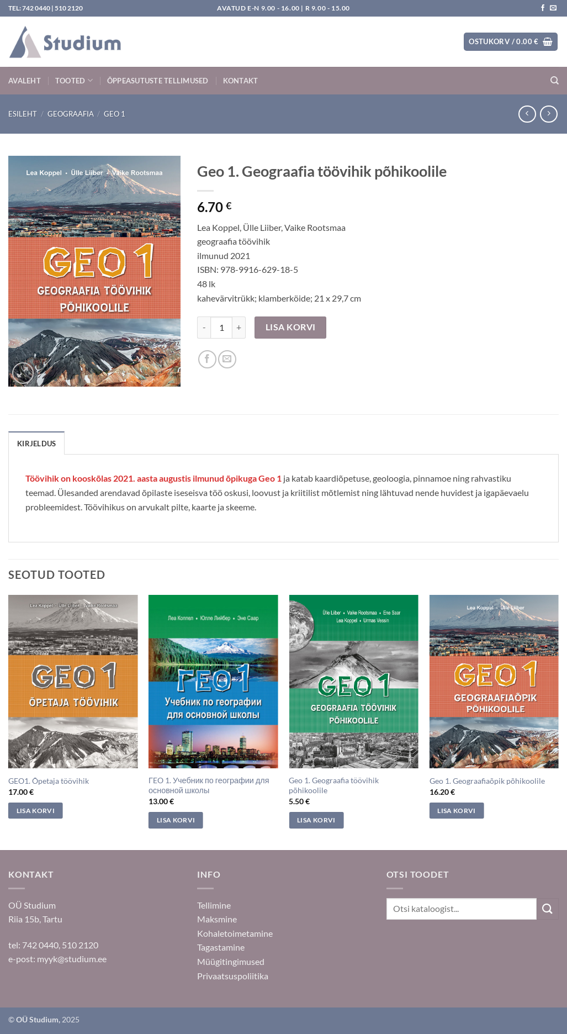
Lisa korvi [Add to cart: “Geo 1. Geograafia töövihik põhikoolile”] (316, 820)
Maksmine (217, 919)
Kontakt (240, 80)
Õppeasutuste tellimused (158, 80)
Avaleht (24, 80)
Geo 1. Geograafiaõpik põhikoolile (487, 780)
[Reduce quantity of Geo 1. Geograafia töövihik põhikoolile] (203, 327)
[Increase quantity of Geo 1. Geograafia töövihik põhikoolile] (239, 327)
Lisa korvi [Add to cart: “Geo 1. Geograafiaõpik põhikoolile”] (456, 810)
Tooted (74, 80)
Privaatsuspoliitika (232, 975)
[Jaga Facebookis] (207, 359)
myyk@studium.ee (72, 958)
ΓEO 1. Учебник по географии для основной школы (209, 785)
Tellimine (214, 905)
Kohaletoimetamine (235, 933)
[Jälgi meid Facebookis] (542, 8)
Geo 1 (114, 113)
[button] (511, 42)
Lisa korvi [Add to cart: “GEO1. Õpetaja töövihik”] (36, 810)
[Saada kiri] (553, 8)
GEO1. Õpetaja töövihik (48, 780)
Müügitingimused (230, 961)
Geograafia (70, 113)
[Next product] (527, 114)
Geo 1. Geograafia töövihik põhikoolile (334, 785)
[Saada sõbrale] (227, 359)
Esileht (22, 113)
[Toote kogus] (221, 327)
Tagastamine (221, 947)
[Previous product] (548, 114)
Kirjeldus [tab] (36, 443)
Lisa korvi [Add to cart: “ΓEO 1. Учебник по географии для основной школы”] (176, 820)
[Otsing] (554, 80)
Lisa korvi (291, 327)
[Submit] (548, 909)
